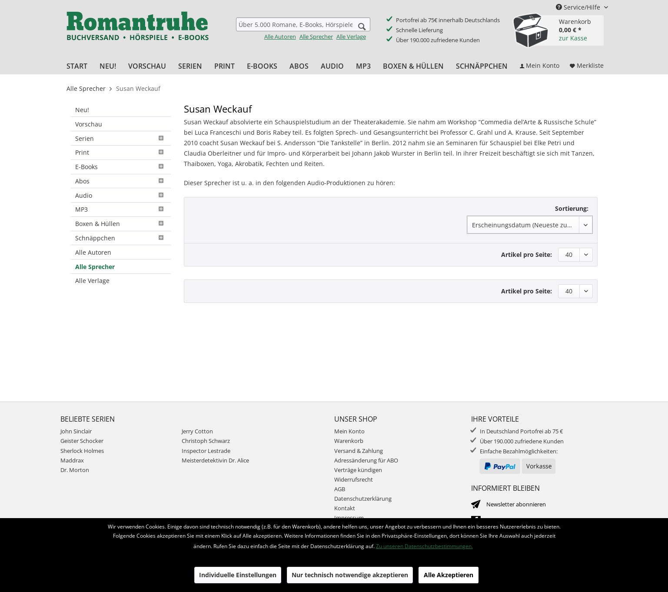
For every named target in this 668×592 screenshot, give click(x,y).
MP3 (120, 209)
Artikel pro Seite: (526, 254)
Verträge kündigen (358, 470)
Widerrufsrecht (353, 479)
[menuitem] (303, 28)
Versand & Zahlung (358, 451)
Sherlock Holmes (82, 451)
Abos (120, 181)
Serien (120, 138)
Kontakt (344, 508)
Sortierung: (571, 208)
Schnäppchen (120, 238)
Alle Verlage (351, 36)
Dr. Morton (74, 470)
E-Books (120, 167)
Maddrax (72, 460)
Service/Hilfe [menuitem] (579, 7)
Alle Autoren (280, 36)
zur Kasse (573, 38)
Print (120, 152)
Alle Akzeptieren (448, 575)
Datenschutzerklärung (363, 498)
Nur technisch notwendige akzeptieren (350, 575)
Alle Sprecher (316, 36)
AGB (339, 489)
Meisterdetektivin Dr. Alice (215, 460)
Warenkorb (348, 441)
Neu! (82, 110)
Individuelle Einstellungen (237, 575)
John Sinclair (76, 431)
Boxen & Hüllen (120, 224)
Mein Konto (349, 431)
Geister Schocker (81, 441)
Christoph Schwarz (206, 441)
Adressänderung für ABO (366, 460)
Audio (120, 195)
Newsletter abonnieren (516, 504)
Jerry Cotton (197, 431)
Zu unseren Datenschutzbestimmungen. (424, 546)
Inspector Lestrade (206, 451)
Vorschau (88, 124)
